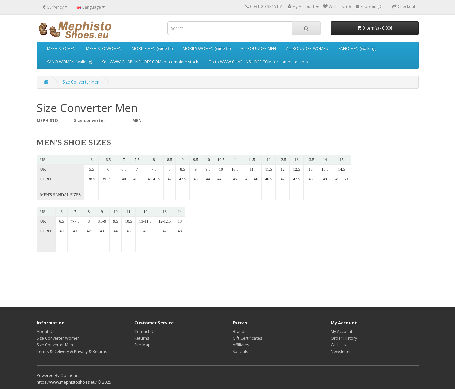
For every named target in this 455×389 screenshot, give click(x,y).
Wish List (339, 345)
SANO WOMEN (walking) (69, 62)
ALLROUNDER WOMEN (307, 48)
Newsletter (341, 351)
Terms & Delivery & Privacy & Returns (72, 351)
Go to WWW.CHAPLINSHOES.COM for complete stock (258, 62)
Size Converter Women (58, 338)
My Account (341, 331)
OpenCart (69, 375)
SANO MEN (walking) (357, 48)
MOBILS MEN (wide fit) (152, 48)
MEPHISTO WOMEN (104, 48)
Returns (141, 338)
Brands (239, 331)
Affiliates (241, 345)
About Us (45, 331)
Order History (344, 338)
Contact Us (144, 331)
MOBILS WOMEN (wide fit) (207, 48)
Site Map (142, 345)
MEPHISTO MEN (61, 48)
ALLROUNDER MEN (258, 48)
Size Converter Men (81, 82)
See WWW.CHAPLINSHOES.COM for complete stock (150, 62)
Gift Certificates (247, 338)
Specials (240, 351)
